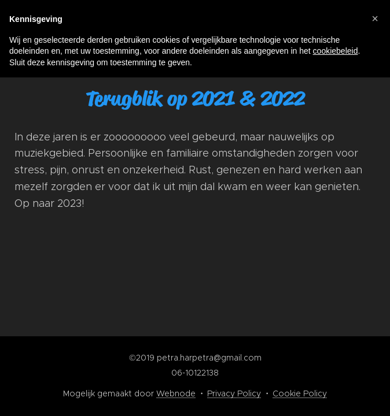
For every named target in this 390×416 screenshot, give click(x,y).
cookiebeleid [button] (335, 50)
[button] (375, 18)
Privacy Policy (234, 393)
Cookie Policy (300, 393)
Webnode (176, 393)
